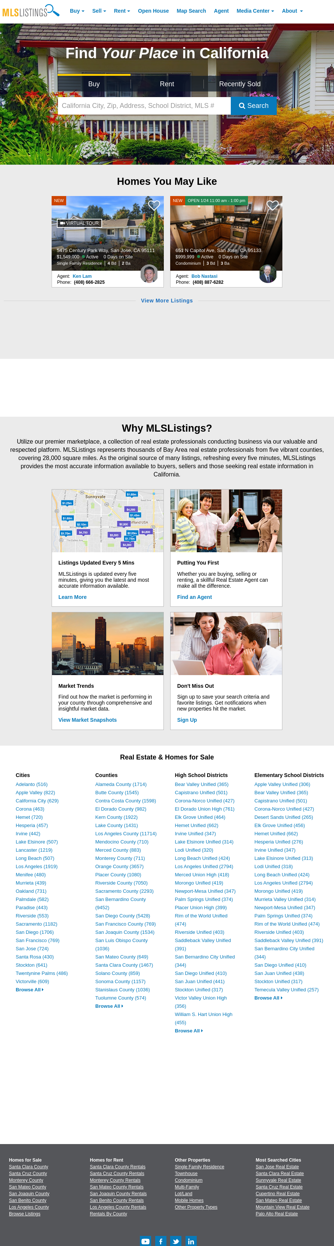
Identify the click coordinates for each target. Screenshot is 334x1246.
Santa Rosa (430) (35, 957)
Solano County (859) (117, 973)
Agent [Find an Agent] (221, 11)
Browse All (30, 989)
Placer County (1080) (118, 874)
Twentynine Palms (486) (42, 973)
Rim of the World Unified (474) (287, 924)
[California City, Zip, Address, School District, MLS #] (144, 106)
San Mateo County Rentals (116, 1187)
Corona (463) (30, 809)
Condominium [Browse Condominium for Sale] (189, 1180)
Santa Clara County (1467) (124, 965)
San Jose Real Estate (277, 1166)
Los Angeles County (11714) (126, 833)
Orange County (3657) (119, 866)
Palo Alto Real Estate (277, 1214)
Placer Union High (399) (201, 907)
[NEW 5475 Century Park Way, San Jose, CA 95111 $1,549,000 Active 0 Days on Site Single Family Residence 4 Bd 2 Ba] (108, 233)
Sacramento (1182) (36, 924)
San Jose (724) (32, 948)
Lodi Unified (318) (273, 866)
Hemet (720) (29, 817)
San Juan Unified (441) (200, 981)
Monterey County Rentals (115, 1180)
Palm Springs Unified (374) (204, 899)
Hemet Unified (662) (196, 825)
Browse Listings (24, 1214)
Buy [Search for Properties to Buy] (94, 84)
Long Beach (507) (35, 858)
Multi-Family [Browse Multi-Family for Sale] (187, 1187)
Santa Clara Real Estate (280, 1173)
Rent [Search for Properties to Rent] (167, 84)
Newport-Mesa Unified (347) (205, 891)
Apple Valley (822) (35, 792)
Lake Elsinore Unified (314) (204, 842)
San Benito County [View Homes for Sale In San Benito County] (27, 1200)
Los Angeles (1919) (37, 866)
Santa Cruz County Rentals (117, 1173)
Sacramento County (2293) (124, 891)
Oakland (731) (31, 891)
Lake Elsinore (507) (37, 842)
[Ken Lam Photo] (149, 270)
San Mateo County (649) (121, 957)
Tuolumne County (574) (120, 998)
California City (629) (37, 801)
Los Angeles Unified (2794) (204, 866)
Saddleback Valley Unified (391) (288, 940)
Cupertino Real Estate (278, 1193)
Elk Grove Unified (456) (279, 825)
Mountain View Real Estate (283, 1207)
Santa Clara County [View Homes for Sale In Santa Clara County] (28, 1166)
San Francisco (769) (37, 940)
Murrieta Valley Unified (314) (285, 899)
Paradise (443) (32, 907)
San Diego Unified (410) (201, 973)
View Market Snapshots (87, 720)
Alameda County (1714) (121, 784)
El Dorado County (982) (121, 809)
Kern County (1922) (116, 817)
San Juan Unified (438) (279, 973)
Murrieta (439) (31, 883)
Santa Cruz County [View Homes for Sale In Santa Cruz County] (28, 1173)
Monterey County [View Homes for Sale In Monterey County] (26, 1180)
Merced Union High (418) (202, 874)
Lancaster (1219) (34, 850)
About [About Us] (290, 11)
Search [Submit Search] (254, 105)
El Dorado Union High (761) (205, 809)
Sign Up (187, 720)
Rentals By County (108, 1214)
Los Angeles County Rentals (118, 1207)
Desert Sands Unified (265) (283, 817)
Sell (97, 11)
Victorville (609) (32, 981)
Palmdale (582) (32, 899)
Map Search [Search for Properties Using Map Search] (191, 11)
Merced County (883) (118, 850)
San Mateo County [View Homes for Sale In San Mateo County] (27, 1187)
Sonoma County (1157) (120, 981)
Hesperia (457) (32, 825)
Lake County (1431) (116, 825)
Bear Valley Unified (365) (202, 784)
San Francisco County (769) (125, 924)
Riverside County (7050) (121, 883)
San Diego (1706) (35, 932)
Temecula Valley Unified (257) (286, 989)
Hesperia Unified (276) (278, 842)
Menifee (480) (31, 874)
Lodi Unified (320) (194, 850)
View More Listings (167, 301)
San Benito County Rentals (117, 1200)
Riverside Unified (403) (199, 932)
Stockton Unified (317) (199, 989)
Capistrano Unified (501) (201, 792)
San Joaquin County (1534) (124, 932)
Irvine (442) (28, 833)
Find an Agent (194, 597)
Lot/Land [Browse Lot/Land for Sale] (184, 1193)
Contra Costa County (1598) (125, 801)
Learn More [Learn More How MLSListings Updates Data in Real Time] (72, 597)
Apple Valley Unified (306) (282, 784)
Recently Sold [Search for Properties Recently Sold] (240, 84)
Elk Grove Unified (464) (200, 817)
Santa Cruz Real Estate (279, 1187)
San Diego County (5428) (122, 916)
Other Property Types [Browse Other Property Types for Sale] (196, 1207)
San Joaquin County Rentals (118, 1193)
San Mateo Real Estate (279, 1200)
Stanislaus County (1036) (122, 989)
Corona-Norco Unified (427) (205, 801)
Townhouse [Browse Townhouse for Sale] (186, 1173)
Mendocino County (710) (121, 842)
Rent (120, 11)
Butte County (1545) (117, 792)
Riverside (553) (32, 916)
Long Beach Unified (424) (202, 858)
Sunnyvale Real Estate (278, 1180)
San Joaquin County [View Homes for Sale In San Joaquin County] (29, 1193)
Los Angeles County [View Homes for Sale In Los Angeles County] (29, 1207)
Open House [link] (153, 11)
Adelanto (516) (32, 784)
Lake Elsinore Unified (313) (283, 858)
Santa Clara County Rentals (117, 1166)
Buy (75, 11)
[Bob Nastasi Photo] (267, 270)
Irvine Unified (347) (195, 833)
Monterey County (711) (120, 858)
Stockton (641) (32, 965)
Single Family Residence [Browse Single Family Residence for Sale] (199, 1166)
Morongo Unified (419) (199, 883)
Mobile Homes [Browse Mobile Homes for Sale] (189, 1200)
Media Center (253, 11)
